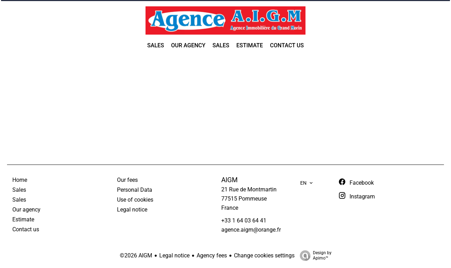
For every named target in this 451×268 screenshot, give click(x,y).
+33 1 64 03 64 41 (243, 220)
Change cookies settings (264, 255)
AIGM (229, 180)
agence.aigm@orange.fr (251, 229)
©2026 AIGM (136, 255)
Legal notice (174, 255)
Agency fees (212, 255)
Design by (314, 255)
